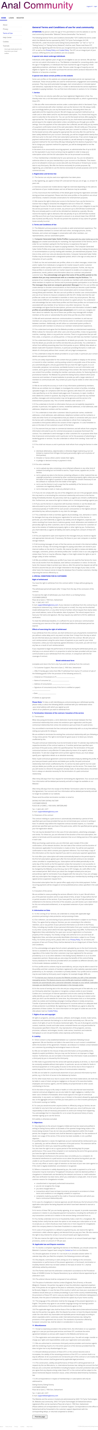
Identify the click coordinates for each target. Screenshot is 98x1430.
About (5, 25)
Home (3, 18)
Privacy (5, 29)
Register (20, 18)
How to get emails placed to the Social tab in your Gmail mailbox (13, 51)
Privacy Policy (51, 50)
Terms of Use (8, 33)
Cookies (6, 42)
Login (95, 6)
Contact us (69, 1250)
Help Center (7, 37)
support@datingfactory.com (48, 605)
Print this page (40, 1417)
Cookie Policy (64, 50)
